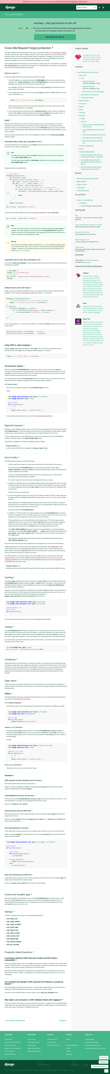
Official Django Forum (82, 240)
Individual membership (34, 1051)
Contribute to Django (33, 1042)
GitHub (68, 1039)
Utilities (83, 118)
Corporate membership (91, 1042)
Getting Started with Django (12, 1042)
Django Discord (51, 1042)
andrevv (87, 1065)
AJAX (82, 78)
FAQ (76, 216)
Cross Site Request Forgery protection (88, 72)
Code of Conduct (9, 1051)
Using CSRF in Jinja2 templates (89, 94)
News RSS (69, 1054)
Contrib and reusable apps (86, 145)
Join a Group (31, 1039)
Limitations (82, 112)
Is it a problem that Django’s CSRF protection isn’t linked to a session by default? (91, 162)
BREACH (25, 475)
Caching (81, 106)
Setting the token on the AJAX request (93, 91)
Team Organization (10, 1045)
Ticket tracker (79, 247)
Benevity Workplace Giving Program (95, 1048)
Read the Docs (86, 262)
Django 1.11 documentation (85, 200)
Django (10, 7)
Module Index (83, 225)
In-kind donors (43, 1065)
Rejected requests (84, 100)
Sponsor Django (89, 1039)
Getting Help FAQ (52, 1039)
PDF (93, 260)
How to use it (82, 75)
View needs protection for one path (92, 137)
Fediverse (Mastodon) (72, 1045)
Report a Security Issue (34, 1048)
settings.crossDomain (30, 293)
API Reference (83, 203)
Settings (81, 148)
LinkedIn (68, 1051)
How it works (82, 103)
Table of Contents (96, 225)
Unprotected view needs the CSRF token (94, 134)
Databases (63, 1020)
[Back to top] (106, 1071)
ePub (96, 260)
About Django (8, 1039)
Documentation (14, 14)
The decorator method (87, 97)
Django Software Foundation (13, 1048)
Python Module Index (83, 190)
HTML (89, 260)
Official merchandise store (92, 1045)
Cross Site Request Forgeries (58, 52)
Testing (81, 109)
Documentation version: (99, 1066)
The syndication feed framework (15, 1020)
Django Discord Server (82, 232)
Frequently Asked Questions (87, 151)
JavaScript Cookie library (39, 212)
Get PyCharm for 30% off (55, 37)
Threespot (75, 1065)
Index (77, 225)
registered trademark (51, 1070)
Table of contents (82, 184)
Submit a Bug (31, 1045)
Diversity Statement (10, 1054)
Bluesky (68, 1048)
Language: (103, 1062)
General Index (81, 187)
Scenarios (83, 121)
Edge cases (82, 115)
